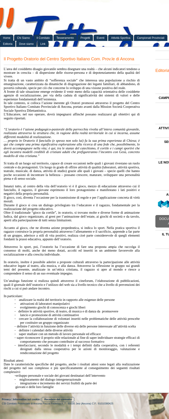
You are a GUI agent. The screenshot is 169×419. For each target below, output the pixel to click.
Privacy (6, 399)
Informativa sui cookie (26, 399)
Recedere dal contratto (58, 399)
